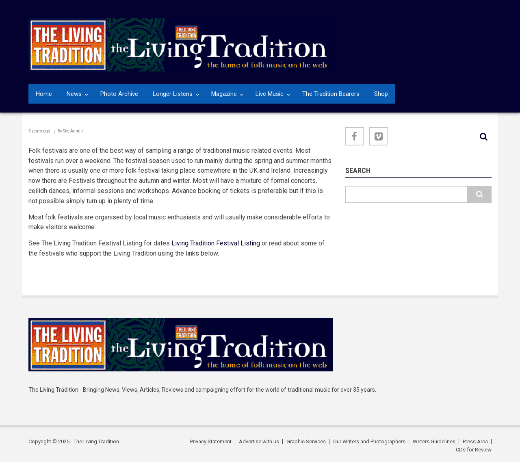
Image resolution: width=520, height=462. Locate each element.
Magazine (224, 94)
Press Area (475, 441)
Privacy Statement (211, 441)
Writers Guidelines (434, 441)
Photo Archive (119, 94)
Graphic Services (306, 441)
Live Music (270, 94)
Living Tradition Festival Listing (215, 243)
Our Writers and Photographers (369, 441)
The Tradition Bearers (331, 94)
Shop (381, 94)
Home (44, 94)
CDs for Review (474, 449)
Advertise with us (259, 441)
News (74, 94)
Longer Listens (173, 94)
